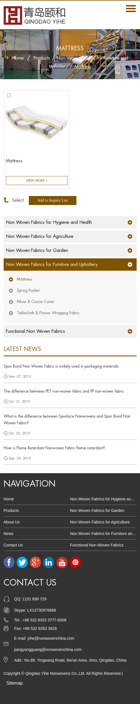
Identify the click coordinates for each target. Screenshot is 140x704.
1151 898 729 (34, 599)
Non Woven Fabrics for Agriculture (39, 236)
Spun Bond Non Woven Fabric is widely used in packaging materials (61, 366)
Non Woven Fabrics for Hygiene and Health (49, 222)
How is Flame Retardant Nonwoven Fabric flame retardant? (54, 448)
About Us (12, 522)
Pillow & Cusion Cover (35, 302)
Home (18, 58)
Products (42, 58)
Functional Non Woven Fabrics (35, 331)
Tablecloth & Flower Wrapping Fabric (48, 313)
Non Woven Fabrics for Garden (37, 250)
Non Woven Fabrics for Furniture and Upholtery (52, 264)
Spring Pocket (28, 290)
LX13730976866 (41, 610)
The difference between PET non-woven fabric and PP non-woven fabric (64, 391)
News (8, 533)
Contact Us (13, 545)
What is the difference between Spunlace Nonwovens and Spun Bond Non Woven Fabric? (67, 419)
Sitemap (14, 683)
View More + (37, 180)
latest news (22, 349)
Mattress (82, 66)
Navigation (29, 484)
